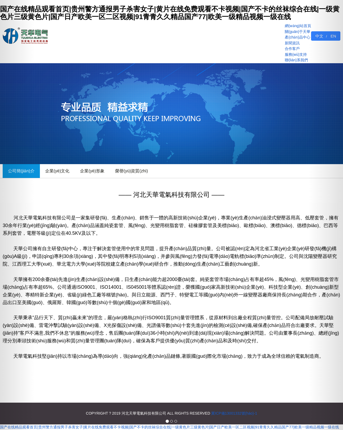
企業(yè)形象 (92, 171)
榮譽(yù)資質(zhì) (131, 171)
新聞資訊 (292, 43)
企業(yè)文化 (57, 171)
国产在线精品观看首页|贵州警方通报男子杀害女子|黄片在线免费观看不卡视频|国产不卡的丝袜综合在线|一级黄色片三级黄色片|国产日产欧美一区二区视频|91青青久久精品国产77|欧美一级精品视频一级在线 (169, 427)
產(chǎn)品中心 (297, 37)
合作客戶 (292, 48)
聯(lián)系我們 (296, 60)
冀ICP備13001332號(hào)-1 (234, 413)
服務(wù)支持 (296, 54)
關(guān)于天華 (297, 31)
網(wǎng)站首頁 (298, 26)
